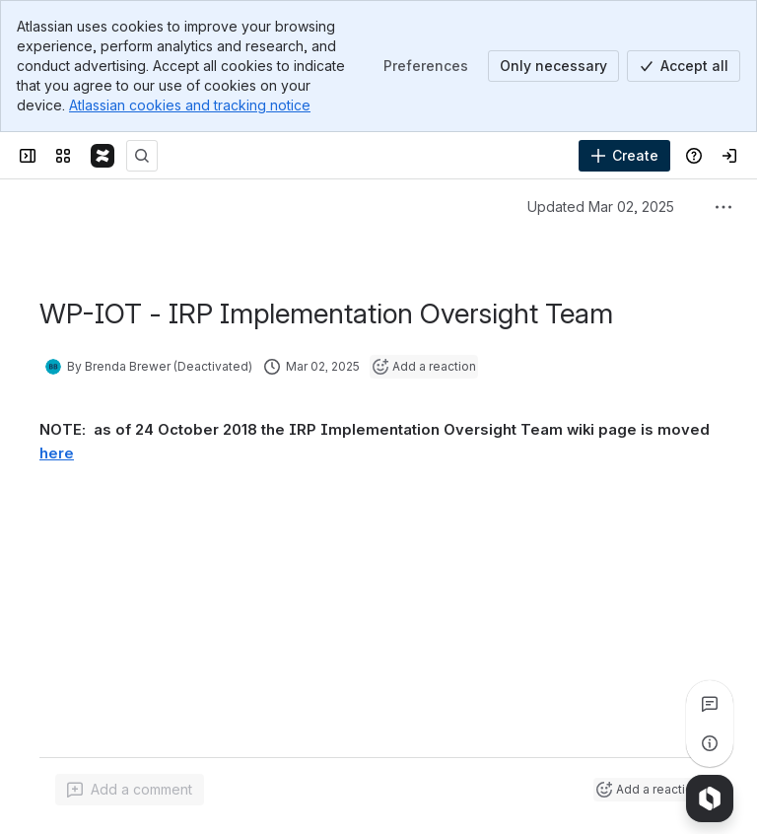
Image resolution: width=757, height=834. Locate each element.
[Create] (624, 156)
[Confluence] (102, 156)
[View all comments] (709, 704)
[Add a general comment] (129, 789)
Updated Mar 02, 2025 (600, 206)
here (56, 453)
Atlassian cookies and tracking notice (189, 105)
